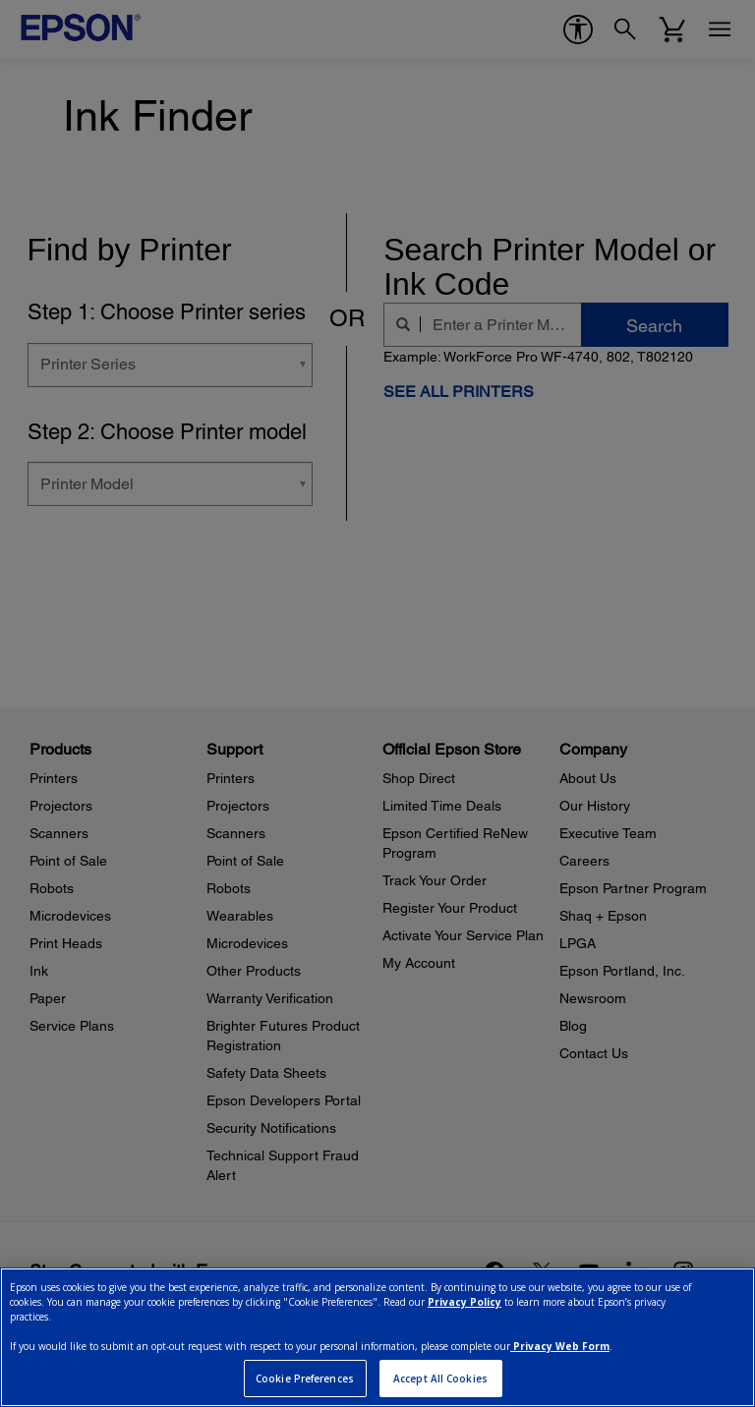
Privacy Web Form (560, 1346)
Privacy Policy (464, 1302)
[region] (377, 1337)
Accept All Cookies (440, 1378)
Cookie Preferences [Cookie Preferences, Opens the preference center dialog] (305, 1378)
